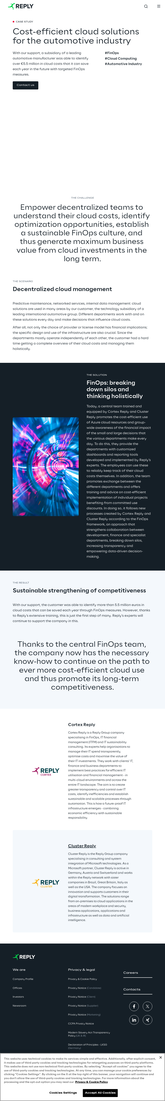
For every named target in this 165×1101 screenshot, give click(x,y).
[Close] (160, 1057)
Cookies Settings (63, 1093)
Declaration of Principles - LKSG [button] (87, 1047)
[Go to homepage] (21, 6)
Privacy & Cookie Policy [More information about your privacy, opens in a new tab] (91, 1082)
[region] (82, 1077)
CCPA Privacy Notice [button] (81, 1023)
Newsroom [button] (19, 1006)
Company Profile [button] (23, 979)
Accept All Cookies (100, 1093)
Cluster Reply (82, 846)
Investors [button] (18, 997)
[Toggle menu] (158, 6)
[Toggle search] (146, 6)
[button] (25, 85)
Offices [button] (17, 988)
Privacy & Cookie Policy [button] (82, 979)
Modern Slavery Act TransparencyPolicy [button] (89, 1034)
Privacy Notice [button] (84, 988)
